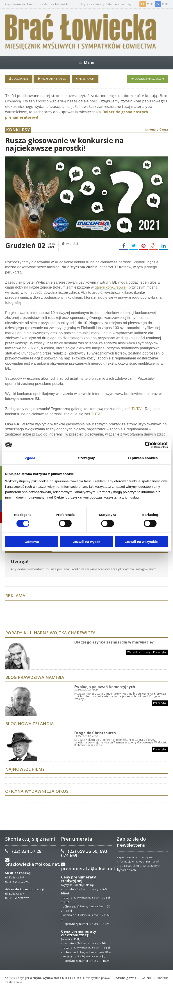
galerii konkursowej (111, 286)
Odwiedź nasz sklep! (147, 78)
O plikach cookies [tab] (143, 458)
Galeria (147, 977)
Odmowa (32, 541)
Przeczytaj (159, 651)
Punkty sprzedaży (88, 4)
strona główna (156, 128)
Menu (86, 62)
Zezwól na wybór (86, 541)
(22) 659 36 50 (82, 850)
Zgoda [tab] (30, 458)
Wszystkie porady (138, 651)
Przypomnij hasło (52, 78)
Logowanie (18, 78)
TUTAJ (137, 408)
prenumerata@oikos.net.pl (91, 868)
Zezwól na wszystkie (141, 541)
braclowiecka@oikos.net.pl (34, 863)
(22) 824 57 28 (27, 850)
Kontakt (162, 977)
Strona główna (126, 977)
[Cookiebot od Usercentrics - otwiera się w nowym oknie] (148, 445)
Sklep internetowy (118, 4)
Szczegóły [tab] (86, 458)
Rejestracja (85, 78)
